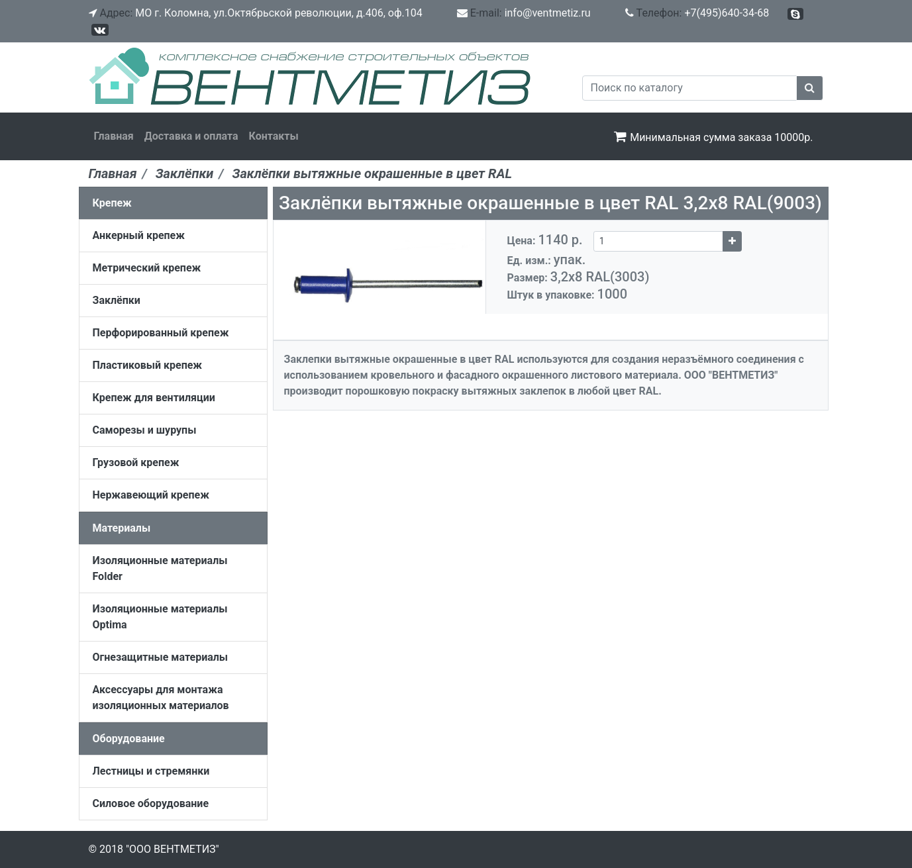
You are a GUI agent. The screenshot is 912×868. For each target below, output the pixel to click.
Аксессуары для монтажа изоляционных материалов (161, 697)
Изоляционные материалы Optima (160, 617)
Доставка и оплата (191, 136)
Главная (114, 136)
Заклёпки (116, 300)
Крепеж (112, 203)
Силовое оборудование (151, 803)
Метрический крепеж (147, 268)
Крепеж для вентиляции (154, 397)
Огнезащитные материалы (160, 657)
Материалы (122, 528)
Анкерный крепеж (139, 235)
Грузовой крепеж (136, 462)
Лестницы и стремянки (151, 771)
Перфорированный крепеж (161, 332)
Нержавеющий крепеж (151, 495)
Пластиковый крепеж (148, 365)
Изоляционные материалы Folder (160, 568)
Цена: (550, 240)
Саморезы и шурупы (145, 430)
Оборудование (129, 738)
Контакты (274, 136)
